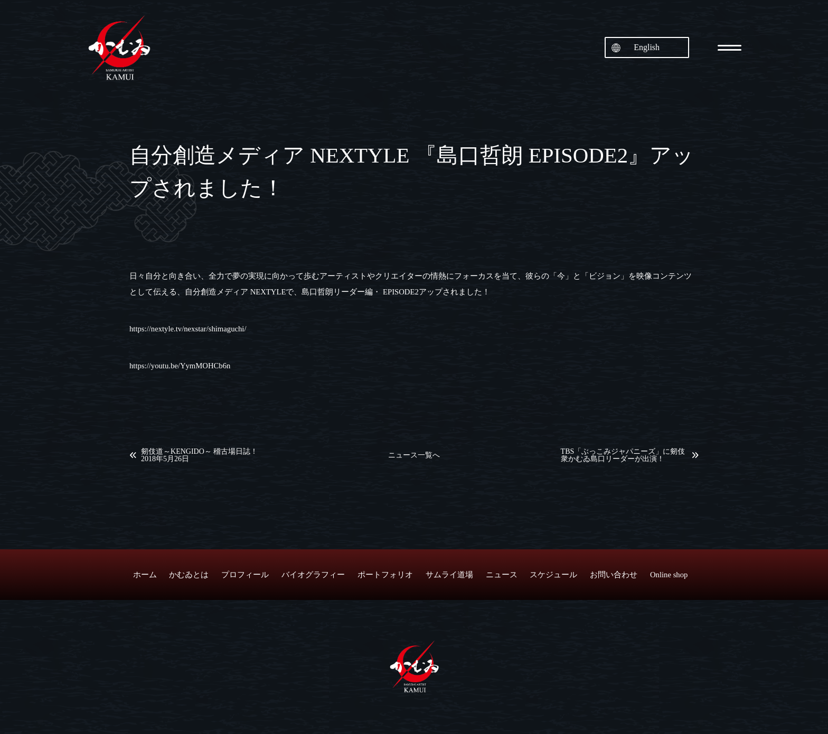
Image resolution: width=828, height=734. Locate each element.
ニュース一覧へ (414, 455)
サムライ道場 (449, 574)
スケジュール (553, 574)
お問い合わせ (613, 574)
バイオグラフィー (313, 574)
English (647, 47)
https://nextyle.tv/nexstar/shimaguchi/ (188, 329)
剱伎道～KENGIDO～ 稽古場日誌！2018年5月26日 (199, 455)
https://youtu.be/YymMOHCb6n (179, 365)
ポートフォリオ (385, 574)
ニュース (502, 574)
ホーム (145, 574)
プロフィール (245, 574)
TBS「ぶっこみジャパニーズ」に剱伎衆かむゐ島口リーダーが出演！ (623, 455)
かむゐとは (189, 574)
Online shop (669, 574)
